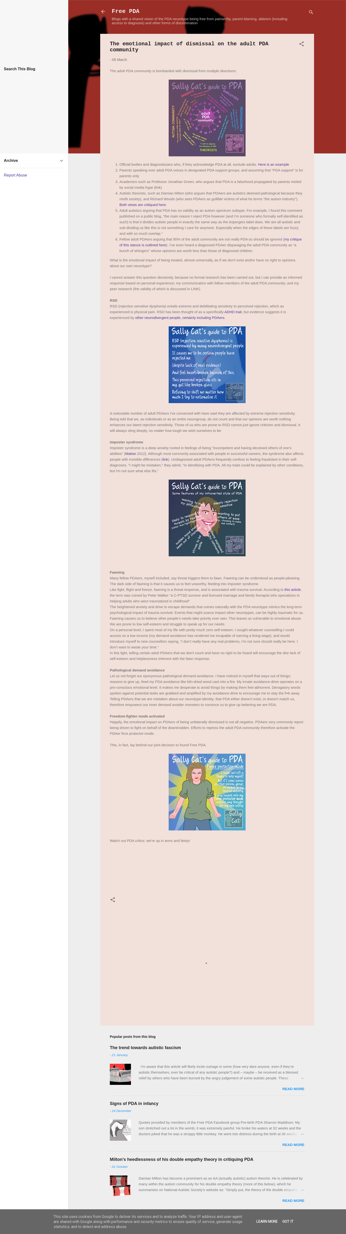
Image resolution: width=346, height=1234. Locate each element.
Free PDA (125, 11)
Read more (293, 1089)
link (165, 459)
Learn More (267, 1221)
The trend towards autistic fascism (145, 1047)
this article (292, 590)
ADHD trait (233, 312)
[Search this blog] (38, 78)
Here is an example (273, 164)
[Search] (311, 13)
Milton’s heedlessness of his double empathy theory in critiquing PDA (181, 1159)
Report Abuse (15, 175)
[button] (301, 44)
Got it (287, 1221)
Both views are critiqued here (142, 205)
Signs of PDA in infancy (134, 1103)
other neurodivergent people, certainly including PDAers (179, 318)
